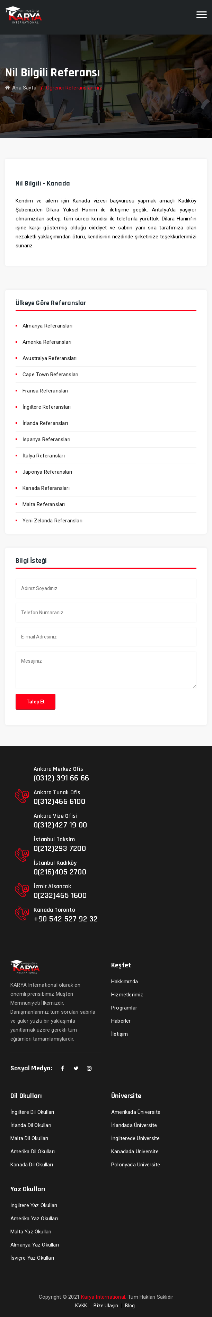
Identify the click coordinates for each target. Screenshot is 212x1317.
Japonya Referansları (47, 472)
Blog (130, 1305)
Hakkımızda (124, 981)
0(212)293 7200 (60, 848)
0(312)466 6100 (59, 801)
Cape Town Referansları (50, 374)
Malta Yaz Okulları (31, 1232)
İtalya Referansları (44, 456)
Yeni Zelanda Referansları (52, 521)
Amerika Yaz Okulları (34, 1218)
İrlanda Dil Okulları (30, 1125)
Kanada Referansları (46, 488)
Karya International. (103, 1297)
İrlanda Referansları (45, 423)
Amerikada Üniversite (135, 1112)
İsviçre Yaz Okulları (32, 1258)
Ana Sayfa (20, 88)
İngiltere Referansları (47, 407)
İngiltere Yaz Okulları (33, 1205)
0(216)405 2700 (60, 872)
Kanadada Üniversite (135, 1151)
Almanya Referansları (47, 326)
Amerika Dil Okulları (32, 1151)
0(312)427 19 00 (60, 825)
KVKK (81, 1305)
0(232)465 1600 (60, 895)
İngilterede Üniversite (135, 1138)
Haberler (121, 1021)
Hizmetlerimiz (127, 995)
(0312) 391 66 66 (61, 778)
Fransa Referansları (45, 391)
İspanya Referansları (46, 439)
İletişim (119, 1034)
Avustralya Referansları (50, 358)
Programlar (124, 1008)
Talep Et (35, 701)
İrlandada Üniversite (134, 1125)
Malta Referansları (44, 504)
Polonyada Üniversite (135, 1165)
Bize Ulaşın (106, 1305)
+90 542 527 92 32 (66, 919)
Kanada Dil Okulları (31, 1165)
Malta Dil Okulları (29, 1138)
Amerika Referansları (47, 342)
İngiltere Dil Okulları (32, 1112)
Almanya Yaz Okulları (34, 1245)
